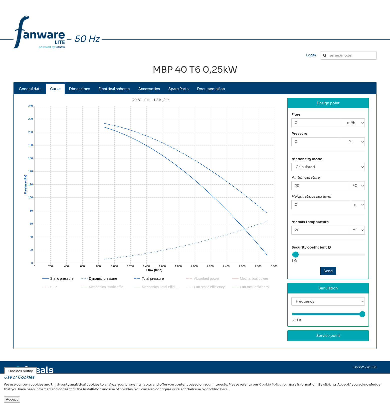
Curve (55, 89)
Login (311, 55)
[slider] (296, 255)
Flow (295, 114)
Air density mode (306, 159)
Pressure (299, 133)
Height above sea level (311, 196)
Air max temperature (310, 222)
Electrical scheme (114, 89)
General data (30, 89)
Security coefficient (309, 247)
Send (328, 271)
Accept (12, 399)
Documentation (211, 89)
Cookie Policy (270, 384)
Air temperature (305, 177)
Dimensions (79, 89)
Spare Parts (178, 89)
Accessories (149, 89)
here (223, 389)
